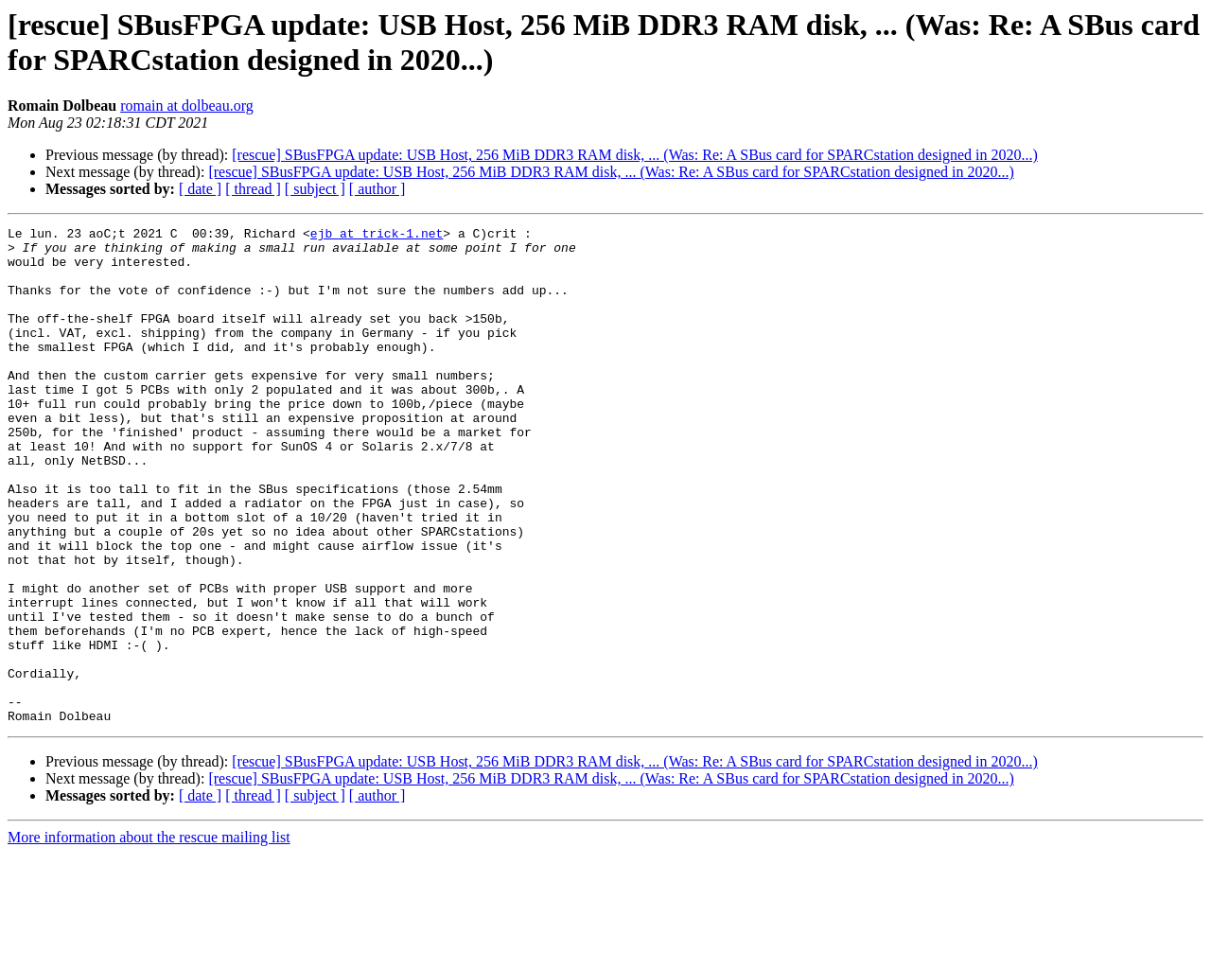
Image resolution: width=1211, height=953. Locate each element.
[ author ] (377, 189)
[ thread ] (253, 189)
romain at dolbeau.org (187, 105)
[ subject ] (315, 189)
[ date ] (200, 189)
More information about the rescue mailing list (149, 936)
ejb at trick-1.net (376, 235)
